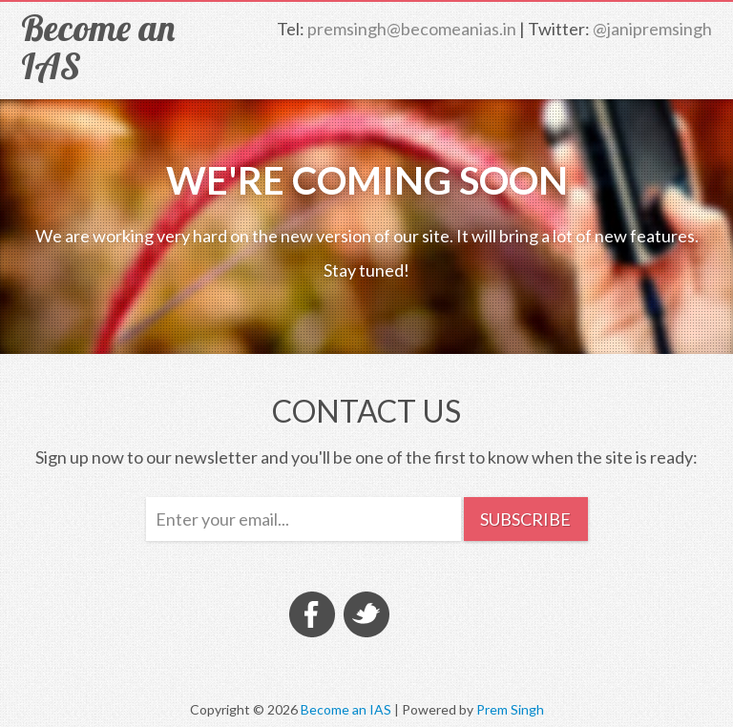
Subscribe (525, 519)
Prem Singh (510, 709)
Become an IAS (98, 47)
